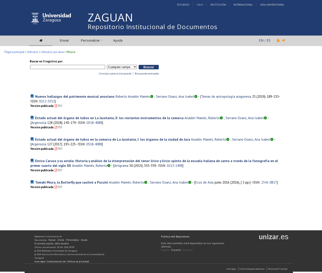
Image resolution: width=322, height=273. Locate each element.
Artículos (32, 52)
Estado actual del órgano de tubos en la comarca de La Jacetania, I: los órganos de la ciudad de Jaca (112, 139)
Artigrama (121, 165)
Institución (218, 4)
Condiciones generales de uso (252, 269)
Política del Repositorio (175, 236)
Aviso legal (39, 261)
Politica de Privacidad (277, 269)
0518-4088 (94, 122)
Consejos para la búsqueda (115, 73)
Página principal (14, 52)
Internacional (243, 4)
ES (268, 40)
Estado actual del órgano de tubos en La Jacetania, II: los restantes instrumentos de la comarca (109, 118)
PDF (58, 106)
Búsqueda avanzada (147, 73)
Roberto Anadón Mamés (132, 96)
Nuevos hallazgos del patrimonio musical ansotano (74, 96)
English (165, 250)
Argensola (39, 122)
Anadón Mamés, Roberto (202, 118)
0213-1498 (174, 165)
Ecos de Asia (204, 182)
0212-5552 (47, 101)
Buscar (52, 240)
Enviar (64, 40)
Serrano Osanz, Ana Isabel (175, 96)
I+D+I (200, 4)
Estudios (183, 4)
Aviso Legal (231, 269)
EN (261, 40)
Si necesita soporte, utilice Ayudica (51, 243)
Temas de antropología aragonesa (226, 96)
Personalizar (90, 40)
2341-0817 (269, 182)
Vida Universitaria (272, 4)
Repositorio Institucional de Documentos (152, 26)
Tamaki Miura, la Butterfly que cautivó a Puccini (71, 182)
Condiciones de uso (56, 261)
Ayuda (118, 40)
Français (187, 250)
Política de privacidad (78, 261)
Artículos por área (52, 52)
